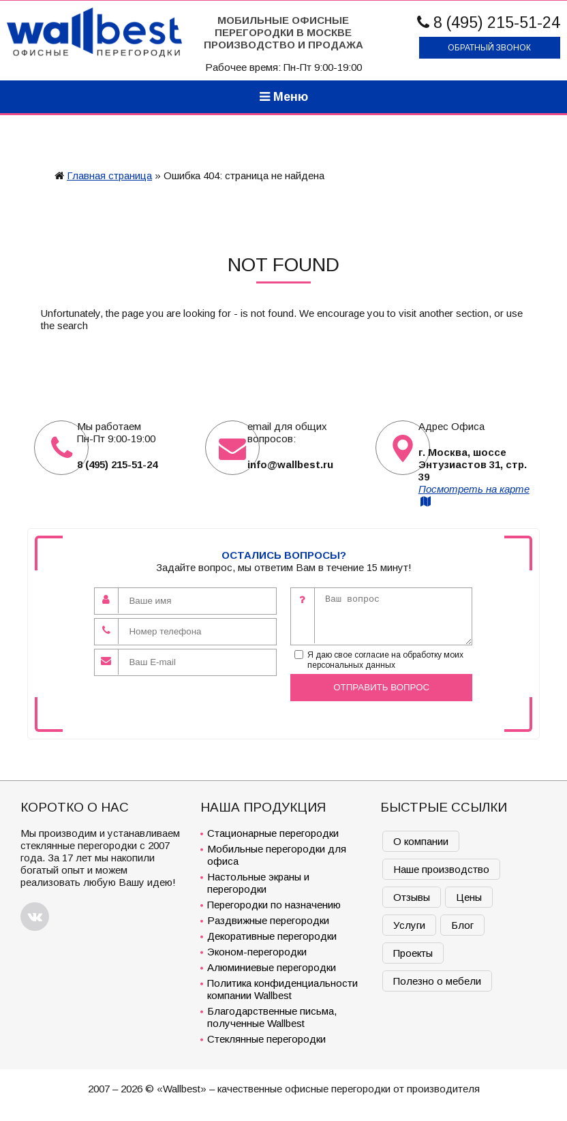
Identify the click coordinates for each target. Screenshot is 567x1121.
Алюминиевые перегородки (271, 967)
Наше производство (441, 869)
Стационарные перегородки (273, 833)
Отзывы (411, 897)
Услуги (409, 925)
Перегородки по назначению (274, 904)
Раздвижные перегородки (268, 920)
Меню (284, 97)
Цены (469, 897)
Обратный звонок (489, 47)
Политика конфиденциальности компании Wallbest (282, 989)
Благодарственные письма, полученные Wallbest (272, 1017)
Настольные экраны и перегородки (258, 883)
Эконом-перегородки (257, 951)
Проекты (413, 953)
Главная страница (109, 175)
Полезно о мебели (437, 981)
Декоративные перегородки (272, 936)
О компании (420, 841)
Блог (462, 925)
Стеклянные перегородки (266, 1039)
